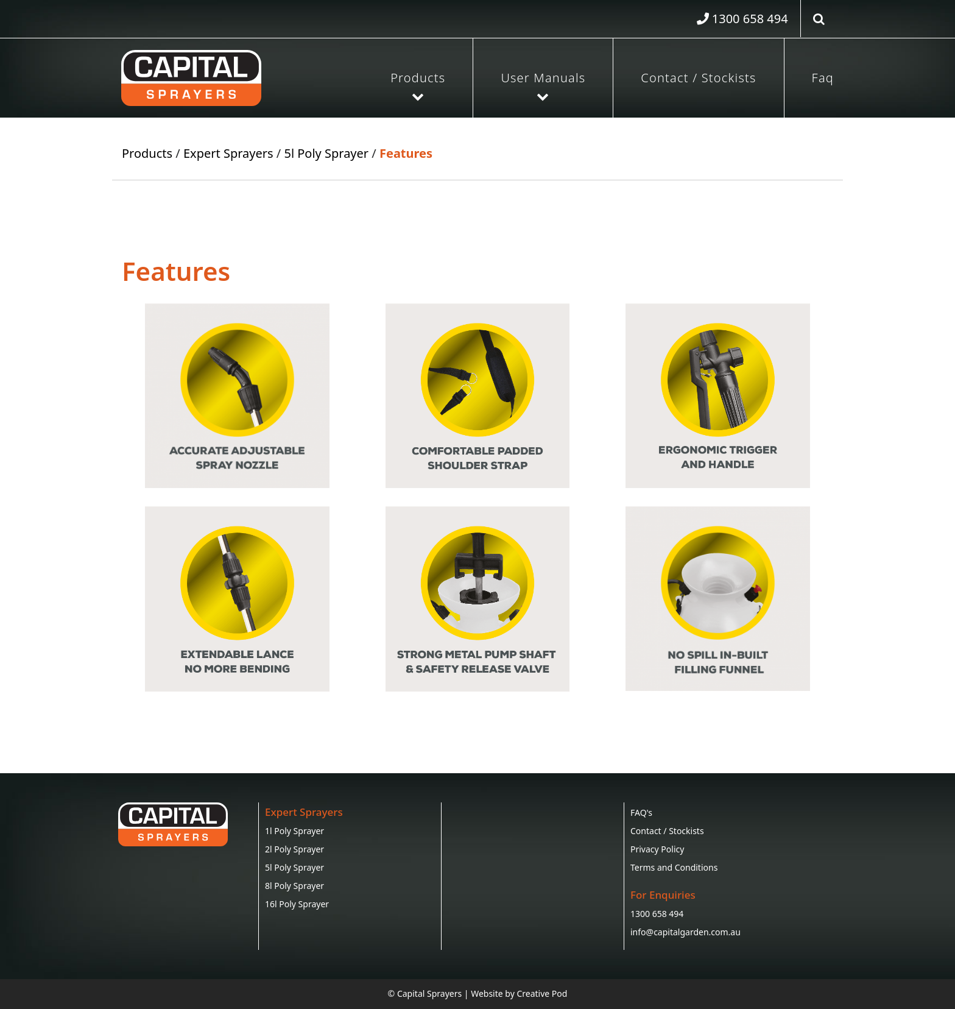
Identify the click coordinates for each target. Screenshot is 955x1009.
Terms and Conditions (673, 867)
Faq (823, 77)
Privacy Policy (657, 849)
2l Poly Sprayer (294, 849)
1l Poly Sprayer (294, 831)
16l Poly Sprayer (297, 904)
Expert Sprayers (228, 153)
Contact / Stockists (698, 77)
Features (405, 153)
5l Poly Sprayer (326, 153)
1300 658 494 (656, 913)
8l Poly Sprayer (294, 885)
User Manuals (543, 77)
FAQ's (641, 812)
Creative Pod (541, 993)
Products (417, 77)
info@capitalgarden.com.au (685, 932)
